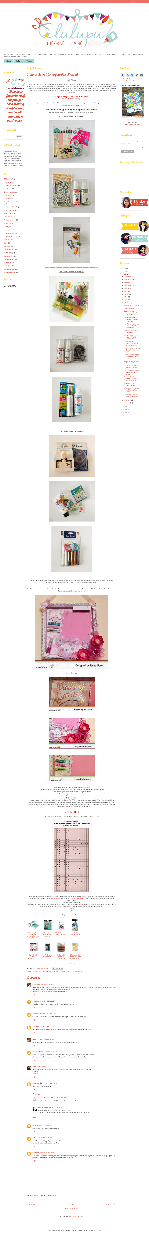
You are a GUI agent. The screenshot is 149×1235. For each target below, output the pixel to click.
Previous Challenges (132, 124)
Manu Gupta (42, 1107)
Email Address (132, 144)
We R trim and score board (47, 955)
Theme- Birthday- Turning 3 (71, 99)
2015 (124, 274)
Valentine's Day (9, 249)
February (127, 400)
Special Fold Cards (10, 236)
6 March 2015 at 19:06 (54, 1107)
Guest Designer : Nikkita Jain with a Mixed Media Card (131, 343)
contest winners (9, 259)
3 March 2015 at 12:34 (50, 1052)
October (127, 282)
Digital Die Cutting (10, 192)
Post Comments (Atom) (76, 1216)
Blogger (98, 1230)
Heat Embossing (9, 210)
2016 (124, 271)
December (128, 277)
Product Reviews (9, 220)
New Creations (37, 1052)
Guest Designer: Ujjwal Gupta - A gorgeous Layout (131, 356)
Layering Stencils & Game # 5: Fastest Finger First (131, 319)
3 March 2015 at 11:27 (47, 1001)
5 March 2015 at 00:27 (44, 1138)
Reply (34, 994)
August (127, 288)
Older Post (111, 1204)
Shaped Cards (9, 233)
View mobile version (71, 1208)
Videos (29, 61)
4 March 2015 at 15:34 (58, 1098)
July (126, 291)
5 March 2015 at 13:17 (47, 1152)
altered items (8, 256)
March (126, 303)
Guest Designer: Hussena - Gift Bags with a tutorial (131, 312)
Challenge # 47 (37, 971)
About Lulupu (8, 182)
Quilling (6, 226)
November (128, 279)
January (127, 403)
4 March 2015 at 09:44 (50, 1083)
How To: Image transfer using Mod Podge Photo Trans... (131, 325)
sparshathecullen (44, 1098)
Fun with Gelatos (129, 308)
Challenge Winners (10, 185)
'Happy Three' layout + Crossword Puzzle (131, 362)
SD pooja (35, 1026)
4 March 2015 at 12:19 (44, 1125)
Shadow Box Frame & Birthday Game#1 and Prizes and (131, 378)
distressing (7, 262)
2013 (124, 409)
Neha (68, 971)
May (126, 297)
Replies (37, 1094)
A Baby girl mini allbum (131, 305)
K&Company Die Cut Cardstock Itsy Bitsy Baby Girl (74, 956)
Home (8, 61)
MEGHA (35, 1039)
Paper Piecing (8, 217)
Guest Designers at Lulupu (13, 202)
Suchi (34, 1066)
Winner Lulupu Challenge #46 (129, 384)
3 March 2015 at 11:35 (47, 1026)
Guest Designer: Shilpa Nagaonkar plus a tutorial (131, 372)
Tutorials (7, 246)
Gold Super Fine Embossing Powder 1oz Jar (60, 956)
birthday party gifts (71, 1156)
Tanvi (34, 1125)
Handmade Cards (10, 207)
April (126, 300)
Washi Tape (8, 253)
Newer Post (32, 1204)
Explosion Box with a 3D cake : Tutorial (131, 366)
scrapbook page (9, 272)
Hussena (35, 984)
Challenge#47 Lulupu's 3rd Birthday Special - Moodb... (131, 390)
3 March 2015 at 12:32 (46, 1039)
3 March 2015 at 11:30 (47, 1014)
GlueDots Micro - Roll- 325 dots (60, 933)
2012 (124, 412)
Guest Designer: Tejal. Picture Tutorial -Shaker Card (131, 337)
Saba (34, 1138)
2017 (124, 268)
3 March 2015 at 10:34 (46, 984)
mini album (7, 266)
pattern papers (9, 269)
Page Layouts (8, 213)
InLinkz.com (72, 963)
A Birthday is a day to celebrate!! (131, 331)
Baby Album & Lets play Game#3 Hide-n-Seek (132, 350)
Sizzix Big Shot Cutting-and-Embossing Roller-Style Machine (33, 935)
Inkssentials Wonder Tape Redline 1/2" (47, 934)
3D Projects (8, 179)
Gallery (19, 61)
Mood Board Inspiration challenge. (54, 971)
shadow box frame (77, 971)
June (126, 294)
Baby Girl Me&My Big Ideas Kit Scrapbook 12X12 (33, 956)
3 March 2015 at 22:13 (44, 1066)
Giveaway (7, 198)
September (128, 285)
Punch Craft (8, 223)
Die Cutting (7, 189)
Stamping (7, 240)
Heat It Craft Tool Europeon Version (74, 933)
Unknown (37, 968)
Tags (5, 243)
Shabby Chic (8, 230)
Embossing (7, 195)
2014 (124, 406)
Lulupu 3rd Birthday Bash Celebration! (131, 395)
